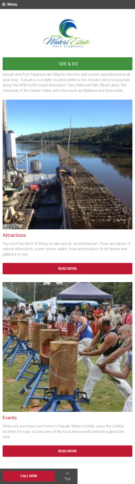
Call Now (28, 476)
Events (10, 418)
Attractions (14, 235)
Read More (67, 269)
